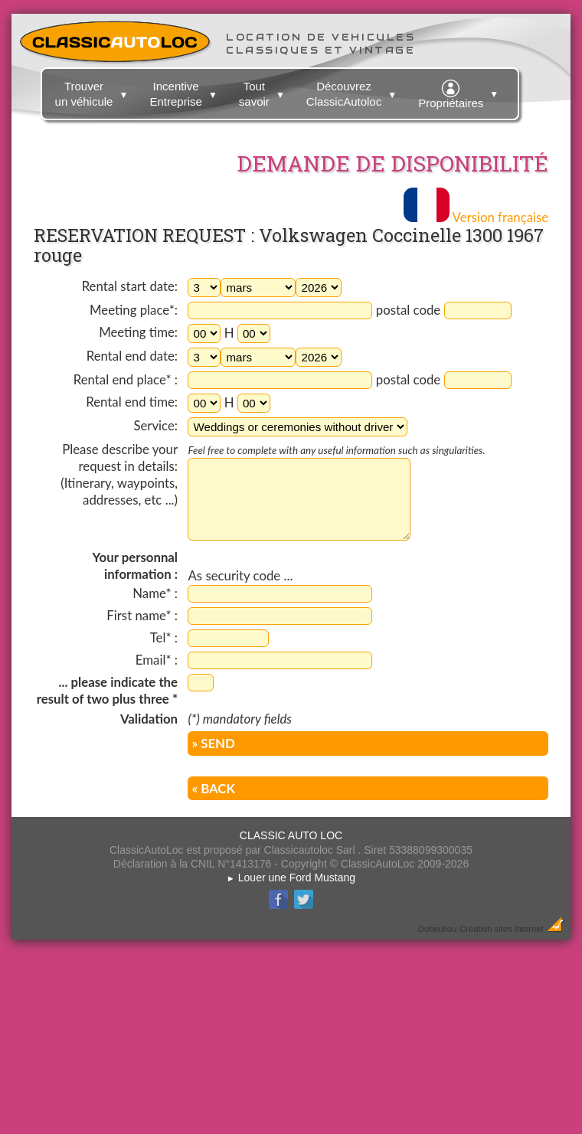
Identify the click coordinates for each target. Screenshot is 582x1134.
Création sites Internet (501, 928)
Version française (476, 217)
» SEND (212, 743)
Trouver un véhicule (93, 91)
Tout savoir (264, 91)
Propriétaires (460, 91)
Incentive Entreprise (185, 91)
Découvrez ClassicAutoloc (353, 91)
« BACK (212, 788)
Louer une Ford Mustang (291, 877)
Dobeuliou (437, 928)
